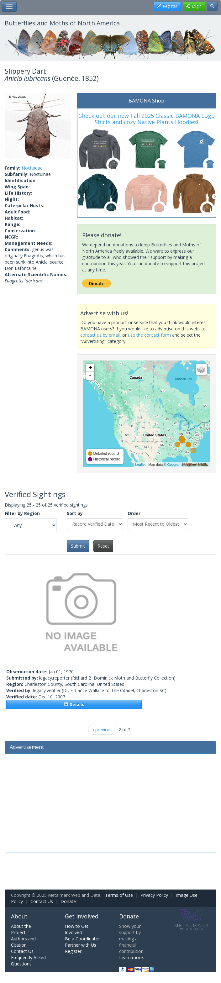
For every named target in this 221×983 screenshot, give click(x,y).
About (19, 916)
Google (172, 464)
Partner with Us (80, 945)
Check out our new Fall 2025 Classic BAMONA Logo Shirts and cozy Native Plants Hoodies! (146, 119)
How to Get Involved (76, 929)
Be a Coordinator (82, 939)
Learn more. (131, 957)
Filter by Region (22, 513)
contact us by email (100, 335)
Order (134, 513)
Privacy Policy (154, 895)
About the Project (21, 929)
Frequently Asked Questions (28, 960)
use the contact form (149, 335)
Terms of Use (119, 895)
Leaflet (140, 464)
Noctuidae (32, 168)
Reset (103, 546)
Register (73, 951)
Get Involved (81, 916)
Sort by (75, 513)
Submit (78, 546)
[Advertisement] (110, 802)
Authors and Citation (23, 942)
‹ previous (103, 730)
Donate (68, 901)
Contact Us (41, 901)
